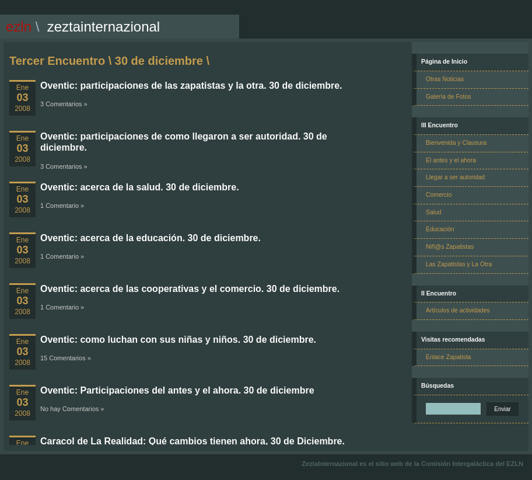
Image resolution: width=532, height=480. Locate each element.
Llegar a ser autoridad (455, 177)
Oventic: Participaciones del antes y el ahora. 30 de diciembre (177, 390)
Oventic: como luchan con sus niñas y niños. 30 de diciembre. (178, 340)
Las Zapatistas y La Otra (459, 264)
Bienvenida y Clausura (456, 143)
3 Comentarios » (64, 103)
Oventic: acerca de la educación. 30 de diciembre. (150, 238)
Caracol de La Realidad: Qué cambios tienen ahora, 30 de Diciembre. (192, 441)
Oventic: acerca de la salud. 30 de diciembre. (139, 187)
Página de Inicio (444, 61)
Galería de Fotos (448, 96)
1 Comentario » (62, 205)
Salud (434, 212)
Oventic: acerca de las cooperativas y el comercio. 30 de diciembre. (190, 289)
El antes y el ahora (451, 160)
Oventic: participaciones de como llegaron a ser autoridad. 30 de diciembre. (183, 142)
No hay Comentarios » (72, 408)
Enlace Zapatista (448, 357)
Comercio (439, 195)
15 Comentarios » (65, 357)
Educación (440, 229)
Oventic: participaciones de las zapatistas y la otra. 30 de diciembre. (191, 86)
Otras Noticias (445, 79)
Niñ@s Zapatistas (450, 247)
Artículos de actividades (458, 310)
